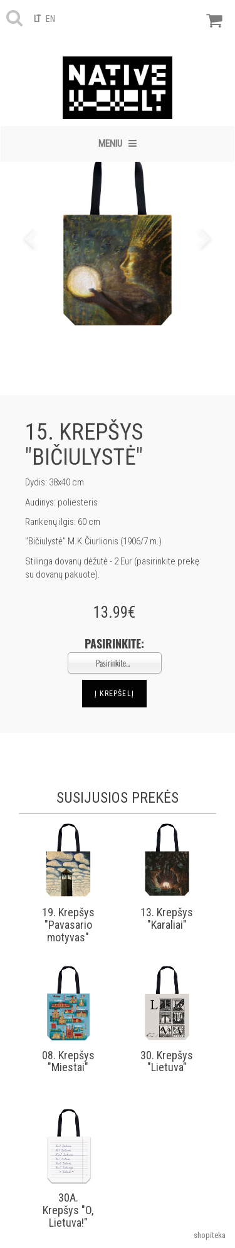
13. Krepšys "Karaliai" (166, 918)
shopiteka (210, 1235)
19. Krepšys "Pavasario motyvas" (68, 925)
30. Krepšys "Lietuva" (166, 1061)
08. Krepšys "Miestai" (68, 1061)
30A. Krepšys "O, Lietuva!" (68, 1210)
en (50, 19)
